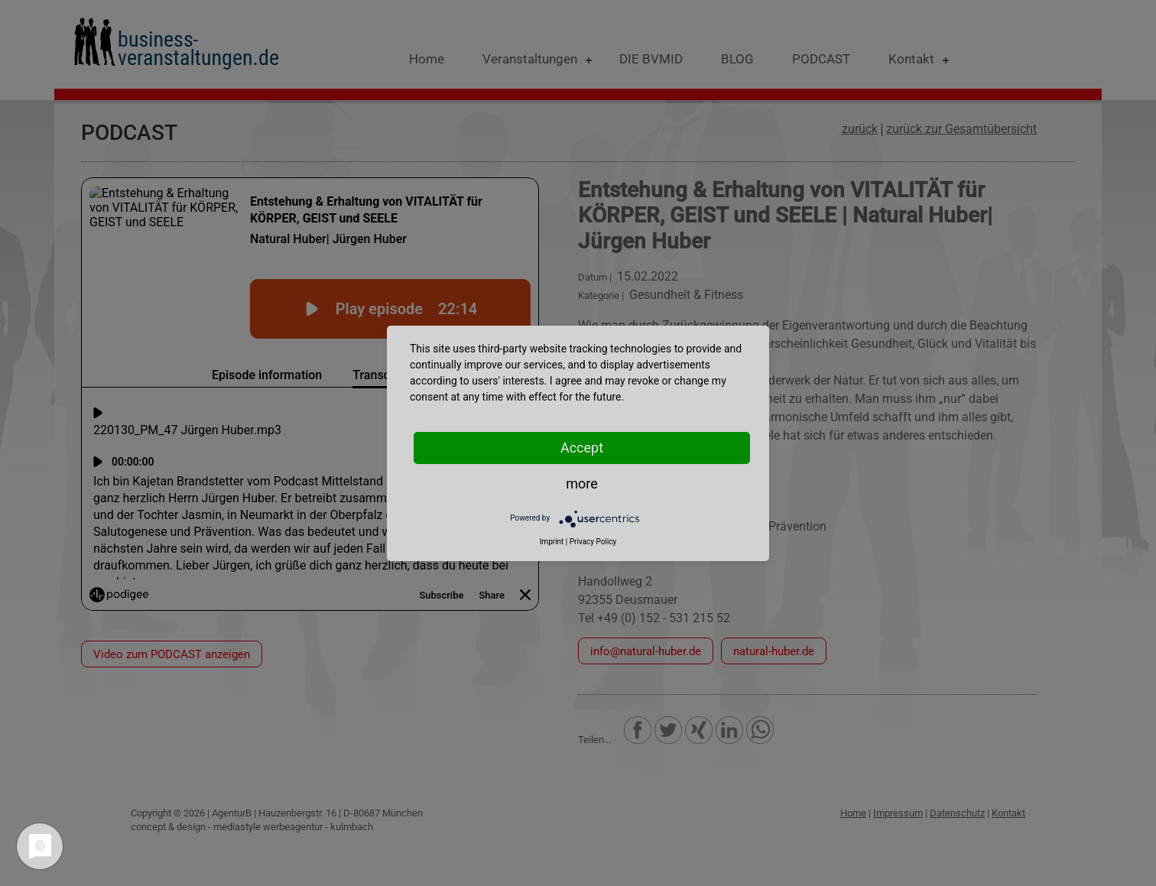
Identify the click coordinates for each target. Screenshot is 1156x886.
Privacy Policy (593, 541)
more (582, 483)
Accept (581, 448)
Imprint (552, 541)
